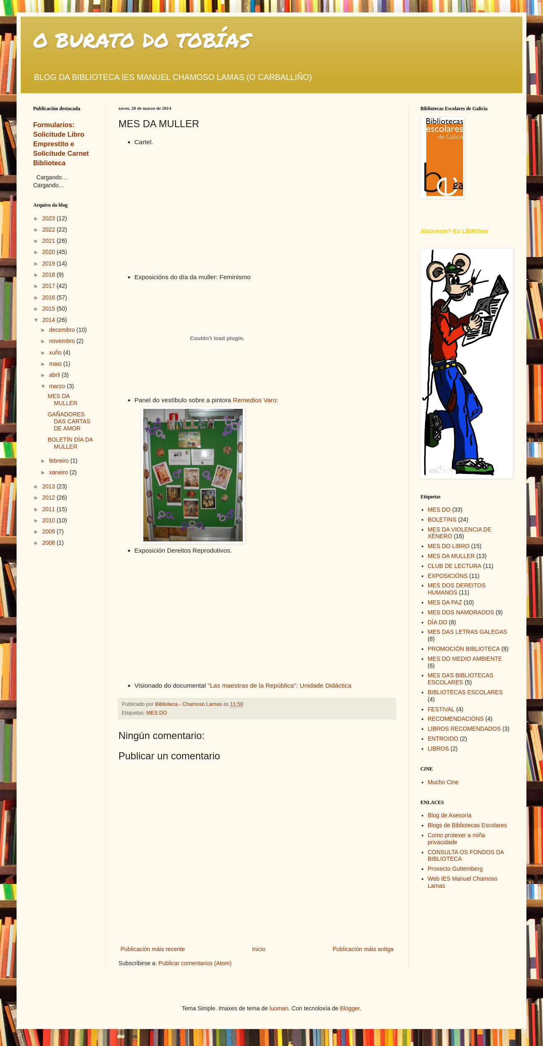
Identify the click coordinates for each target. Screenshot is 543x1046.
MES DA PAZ (445, 602)
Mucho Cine (443, 782)
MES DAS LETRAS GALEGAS (467, 631)
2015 (49, 308)
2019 (49, 263)
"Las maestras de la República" (251, 685)
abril (55, 375)
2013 (49, 486)
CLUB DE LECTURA (455, 566)
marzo (58, 386)
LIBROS (438, 748)
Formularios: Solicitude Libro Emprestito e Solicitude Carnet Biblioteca (61, 144)
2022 (49, 229)
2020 (49, 252)
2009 (49, 531)
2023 (49, 218)
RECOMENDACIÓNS (456, 718)
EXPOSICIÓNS (448, 576)
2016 (49, 297)
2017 (49, 286)
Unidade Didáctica (326, 685)
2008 (49, 542)
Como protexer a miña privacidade (456, 838)
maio (56, 363)
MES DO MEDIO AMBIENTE (465, 658)
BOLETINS (442, 519)
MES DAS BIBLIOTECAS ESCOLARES (461, 679)
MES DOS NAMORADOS (461, 612)
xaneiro (59, 472)
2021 (49, 240)
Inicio (258, 949)
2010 (49, 520)
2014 (49, 319)
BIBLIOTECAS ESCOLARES (465, 692)
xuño (56, 352)
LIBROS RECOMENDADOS (464, 728)
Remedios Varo (254, 399)
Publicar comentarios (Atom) (195, 963)
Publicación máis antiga (363, 949)
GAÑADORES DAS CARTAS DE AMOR (69, 421)
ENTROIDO (443, 738)
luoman (278, 1008)
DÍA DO (437, 622)
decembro (62, 329)
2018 (49, 274)
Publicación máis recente (153, 949)
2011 (49, 509)
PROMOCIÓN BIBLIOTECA (464, 648)
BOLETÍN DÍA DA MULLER (70, 443)
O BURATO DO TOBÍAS (142, 40)
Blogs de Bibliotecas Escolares (467, 825)
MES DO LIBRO (449, 546)
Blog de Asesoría (450, 815)
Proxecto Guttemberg (455, 868)
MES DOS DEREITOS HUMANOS (457, 589)
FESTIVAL (441, 709)
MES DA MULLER (62, 399)
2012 (49, 497)
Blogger (350, 1008)
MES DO (157, 713)
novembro (62, 341)
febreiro (59, 460)
